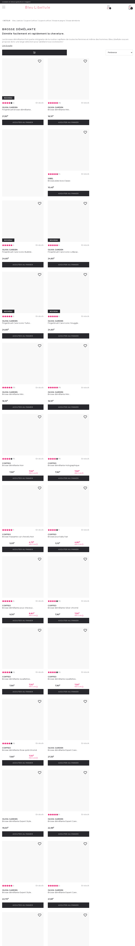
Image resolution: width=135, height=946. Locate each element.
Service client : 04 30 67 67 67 (47, 900)
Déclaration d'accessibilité (86, 930)
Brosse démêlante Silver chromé (17, 461)
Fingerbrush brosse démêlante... (17, 109)
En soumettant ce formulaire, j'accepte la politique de (66, 885)
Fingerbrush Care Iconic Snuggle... (63, 250)
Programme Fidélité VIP (79, 903)
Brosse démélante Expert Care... (17, 814)
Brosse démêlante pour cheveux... (108, 391)
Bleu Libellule (17, 21)
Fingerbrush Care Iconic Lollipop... (107, 179)
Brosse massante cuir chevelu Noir (18, 391)
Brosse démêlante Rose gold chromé (19, 532)
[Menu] (3, 7)
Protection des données (50, 930)
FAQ (37, 907)
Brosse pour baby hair (57, 391)
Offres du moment (77, 907)
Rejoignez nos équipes (10, 907)
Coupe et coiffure (44, 21)
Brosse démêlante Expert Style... (107, 532)
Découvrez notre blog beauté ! (13, 914)
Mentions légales (8, 930)
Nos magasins (7, 903)
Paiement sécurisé (43, 914)
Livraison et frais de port (44, 910)
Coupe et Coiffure (30, 21)
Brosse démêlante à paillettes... (61, 461)
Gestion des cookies (67, 930)
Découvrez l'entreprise (10, 900)
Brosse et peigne (58, 21)
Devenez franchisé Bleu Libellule (14, 910)
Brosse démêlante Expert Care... (62, 532)
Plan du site (102, 930)
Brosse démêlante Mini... (58, 109)
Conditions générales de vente (28, 930)
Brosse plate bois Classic (13, 179)
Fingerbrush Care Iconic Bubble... (62, 179)
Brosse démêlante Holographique (108, 320)
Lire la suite (7, 45)
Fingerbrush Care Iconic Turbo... (16, 250)
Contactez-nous (42, 903)
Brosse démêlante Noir (58, 320)
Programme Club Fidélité (79, 900)
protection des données (87, 885)
